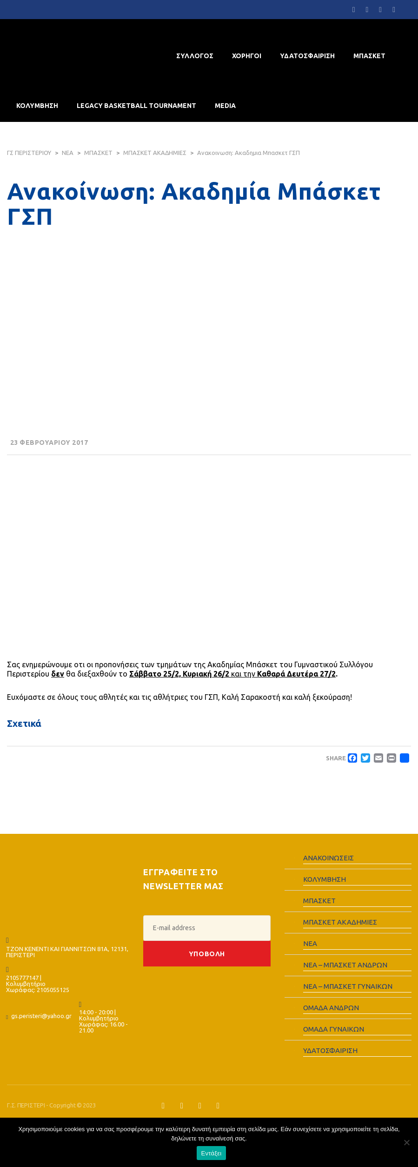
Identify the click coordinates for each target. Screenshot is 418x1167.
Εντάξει (211, 1153)
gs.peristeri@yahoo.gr (41, 1016)
